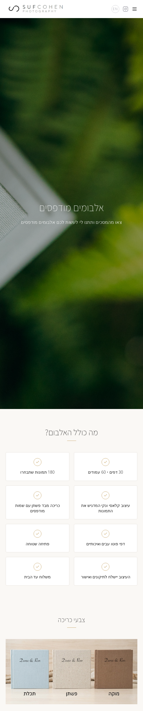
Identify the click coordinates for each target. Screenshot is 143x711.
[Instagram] (125, 9)
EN (115, 8)
